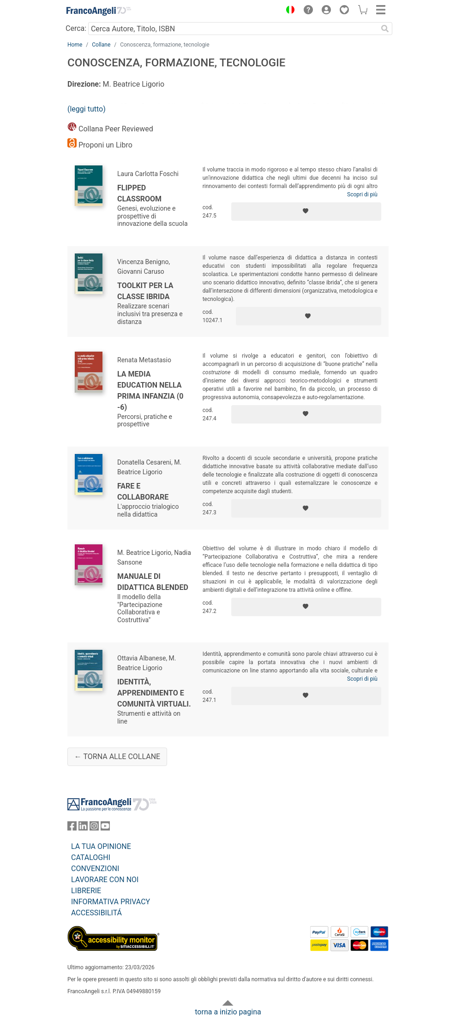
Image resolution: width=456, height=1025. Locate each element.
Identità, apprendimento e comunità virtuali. (154, 692)
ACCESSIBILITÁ (96, 912)
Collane (101, 44)
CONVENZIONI (95, 868)
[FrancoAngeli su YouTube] (105, 828)
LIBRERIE (86, 890)
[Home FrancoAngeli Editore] (98, 11)
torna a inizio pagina (228, 1011)
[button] (288, 11)
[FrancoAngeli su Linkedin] (83, 828)
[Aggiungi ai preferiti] (306, 211)
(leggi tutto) (86, 109)
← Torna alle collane (117, 756)
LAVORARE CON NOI (104, 879)
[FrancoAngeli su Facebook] (72, 828)
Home (74, 44)
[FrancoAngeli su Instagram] (94, 828)
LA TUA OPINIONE (101, 846)
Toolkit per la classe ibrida (145, 291)
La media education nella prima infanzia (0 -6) (150, 391)
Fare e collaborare (142, 491)
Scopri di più (362, 194)
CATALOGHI (90, 857)
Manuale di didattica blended (152, 582)
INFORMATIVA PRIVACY (110, 901)
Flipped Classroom (139, 193)
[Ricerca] (385, 28)
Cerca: (76, 28)
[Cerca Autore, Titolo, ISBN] (233, 28)
